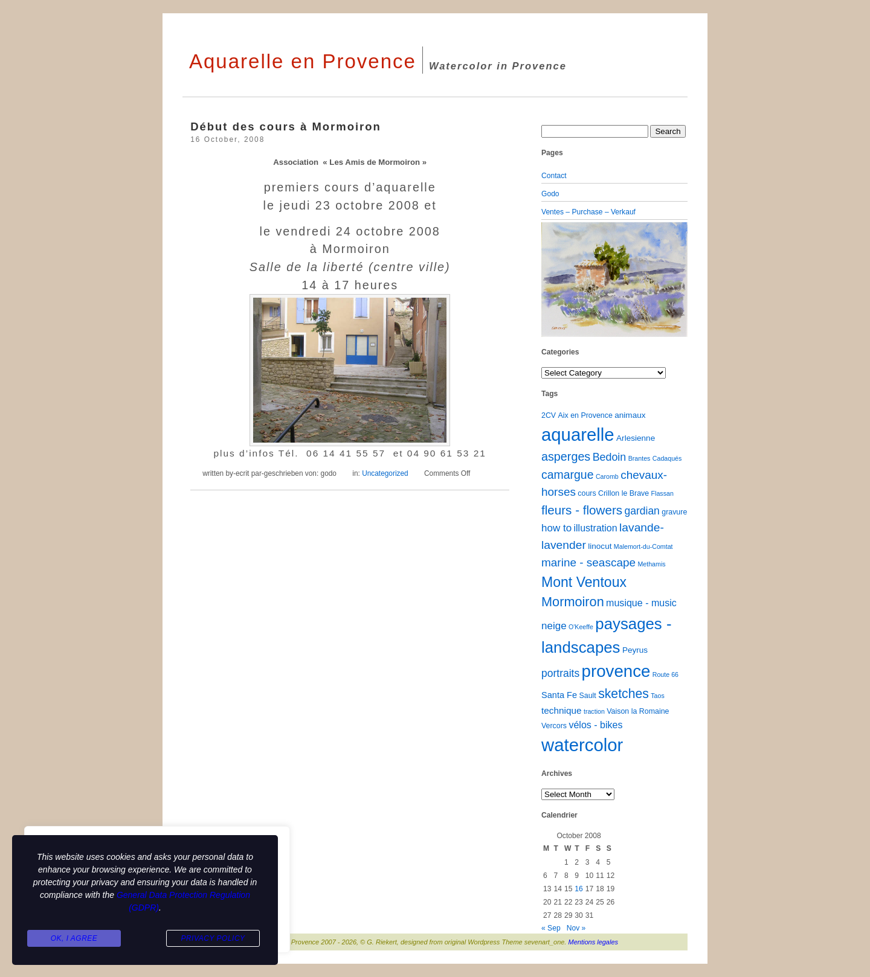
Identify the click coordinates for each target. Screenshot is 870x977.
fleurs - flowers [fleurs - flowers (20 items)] (581, 510)
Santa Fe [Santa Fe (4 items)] (559, 695)
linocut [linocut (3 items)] (599, 546)
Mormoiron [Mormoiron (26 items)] (572, 601)
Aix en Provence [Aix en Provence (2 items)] (585, 415)
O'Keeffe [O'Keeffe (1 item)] (581, 626)
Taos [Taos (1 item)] (658, 695)
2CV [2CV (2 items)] (548, 415)
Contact (554, 175)
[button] (552, 279)
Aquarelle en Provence (302, 61)
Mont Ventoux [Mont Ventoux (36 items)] (584, 582)
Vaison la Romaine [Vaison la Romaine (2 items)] (638, 711)
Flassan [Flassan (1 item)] (662, 493)
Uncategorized (385, 473)
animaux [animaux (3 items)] (629, 415)
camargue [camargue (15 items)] (567, 474)
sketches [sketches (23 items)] (623, 693)
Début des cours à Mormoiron (285, 126)
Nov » (576, 928)
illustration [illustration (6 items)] (595, 527)
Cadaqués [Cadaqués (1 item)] (667, 458)
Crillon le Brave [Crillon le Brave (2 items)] (623, 493)
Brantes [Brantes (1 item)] (639, 458)
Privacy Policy (213, 938)
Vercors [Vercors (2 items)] (554, 726)
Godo (550, 194)
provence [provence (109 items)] (616, 671)
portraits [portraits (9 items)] (560, 673)
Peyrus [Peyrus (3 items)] (635, 650)
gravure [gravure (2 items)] (674, 512)
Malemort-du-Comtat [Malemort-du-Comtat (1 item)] (643, 546)
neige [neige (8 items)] (554, 626)
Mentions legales (594, 942)
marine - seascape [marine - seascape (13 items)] (588, 562)
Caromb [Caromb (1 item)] (607, 476)
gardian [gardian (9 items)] (641, 511)
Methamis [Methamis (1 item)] (651, 564)
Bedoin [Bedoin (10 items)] (610, 457)
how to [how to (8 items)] (556, 528)
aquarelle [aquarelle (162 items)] (577, 434)
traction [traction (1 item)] (594, 711)
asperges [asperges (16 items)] (565, 456)
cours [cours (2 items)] (587, 493)
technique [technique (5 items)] (561, 710)
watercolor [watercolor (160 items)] (582, 745)
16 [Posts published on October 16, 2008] (578, 889)
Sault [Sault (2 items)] (587, 695)
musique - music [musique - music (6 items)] (641, 602)
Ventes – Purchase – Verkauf (588, 212)
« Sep (551, 928)
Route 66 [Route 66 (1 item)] (665, 674)
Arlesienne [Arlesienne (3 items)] (635, 438)
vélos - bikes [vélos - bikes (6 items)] (595, 724)
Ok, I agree (74, 938)
